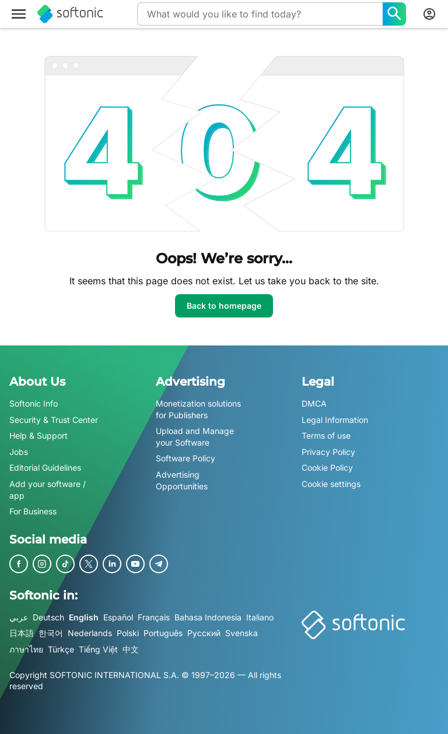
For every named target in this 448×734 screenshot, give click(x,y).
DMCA (314, 403)
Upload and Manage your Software (195, 436)
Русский (203, 633)
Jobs (18, 452)
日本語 (21, 633)
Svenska (241, 633)
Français (154, 617)
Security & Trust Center (53, 420)
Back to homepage (224, 305)
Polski (128, 633)
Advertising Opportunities (182, 480)
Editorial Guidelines (45, 468)
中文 (131, 649)
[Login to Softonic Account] (429, 14)
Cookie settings (331, 484)
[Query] (260, 14)
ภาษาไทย (26, 649)
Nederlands (90, 633)
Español (118, 617)
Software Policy (185, 459)
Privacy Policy (328, 452)
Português (163, 633)
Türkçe (61, 649)
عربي (18, 617)
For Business (33, 511)
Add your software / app (47, 489)
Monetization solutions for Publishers (198, 409)
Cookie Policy (327, 468)
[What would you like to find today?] (394, 14)
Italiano (260, 617)
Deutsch (48, 617)
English (84, 617)
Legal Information (335, 420)
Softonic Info (33, 403)
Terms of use (326, 435)
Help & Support (38, 435)
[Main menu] (19, 14)
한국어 (50, 633)
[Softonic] (70, 14)
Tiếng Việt (98, 649)
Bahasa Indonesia (208, 617)
